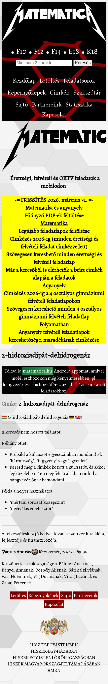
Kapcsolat (54, 114)
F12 (39, 51)
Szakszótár (87, 92)
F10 (22, 51)
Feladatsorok (79, 80)
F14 (57, 51)
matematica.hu (37, 371)
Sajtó (22, 104)
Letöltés (49, 80)
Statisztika (79, 104)
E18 (74, 51)
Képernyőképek (27, 92)
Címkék (59, 92)
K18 (92, 51)
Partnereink (47, 104)
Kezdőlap (24, 80)
